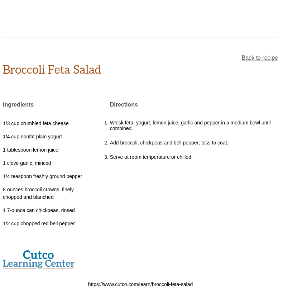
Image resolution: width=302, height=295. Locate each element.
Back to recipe (260, 58)
